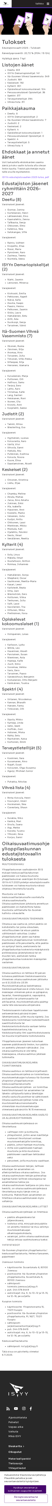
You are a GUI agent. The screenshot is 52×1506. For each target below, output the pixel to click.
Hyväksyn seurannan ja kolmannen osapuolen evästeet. (25, 1489)
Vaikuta (13, 1431)
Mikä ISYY (14, 1436)
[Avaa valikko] (47, 3)
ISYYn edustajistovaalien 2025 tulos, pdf (25, 177)
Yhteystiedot (17, 1468)
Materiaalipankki (19, 1458)
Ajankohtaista (17, 1417)
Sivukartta (16, 1446)
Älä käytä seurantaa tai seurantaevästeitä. (26, 1499)
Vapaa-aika (15, 1426)
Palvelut (13, 1422)
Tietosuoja (15, 1463)
